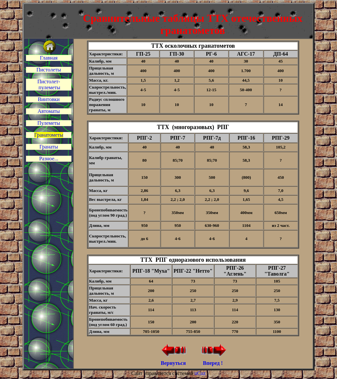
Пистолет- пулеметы (48, 84)
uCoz (200, 373)
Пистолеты (49, 69)
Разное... (48, 158)
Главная (49, 58)
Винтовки (49, 99)
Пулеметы (49, 123)
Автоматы (49, 111)
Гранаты (48, 146)
